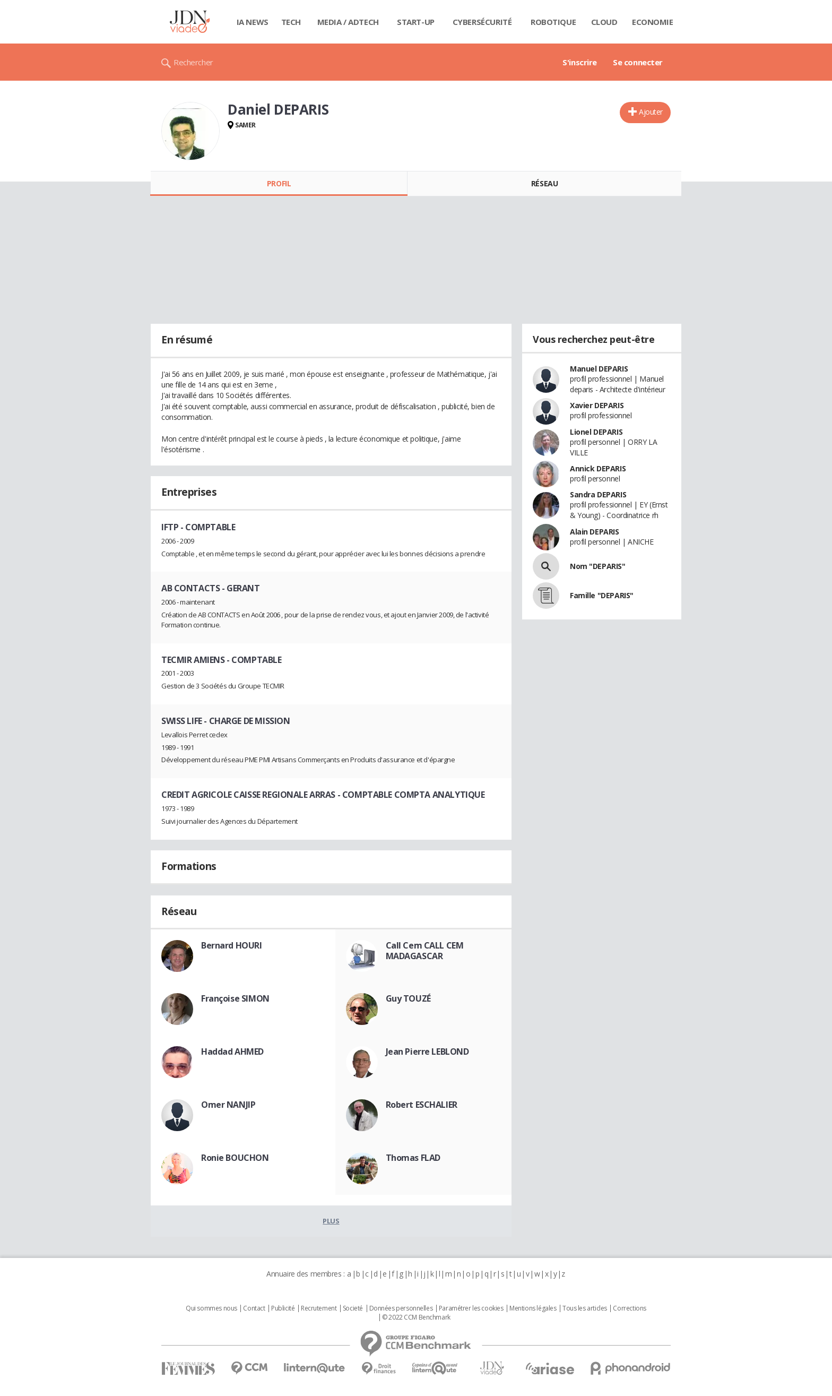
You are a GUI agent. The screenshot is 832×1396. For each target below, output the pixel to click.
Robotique (553, 21)
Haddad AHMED (232, 1051)
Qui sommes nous (211, 1308)
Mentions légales (532, 1308)
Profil (279, 183)
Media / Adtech (348, 21)
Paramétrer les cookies (471, 1308)
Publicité (282, 1308)
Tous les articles (584, 1308)
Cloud (604, 21)
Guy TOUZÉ (408, 998)
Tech (291, 21)
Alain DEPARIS (594, 532)
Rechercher (193, 62)
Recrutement (318, 1308)
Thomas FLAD (413, 1158)
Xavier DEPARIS (596, 405)
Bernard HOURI (231, 945)
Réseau (544, 183)
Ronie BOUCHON (235, 1158)
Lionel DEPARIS (596, 432)
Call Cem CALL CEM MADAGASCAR (425, 951)
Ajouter (651, 112)
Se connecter (638, 62)
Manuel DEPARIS (599, 369)
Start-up (416, 21)
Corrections (629, 1308)
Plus (331, 1221)
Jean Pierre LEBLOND (427, 1051)
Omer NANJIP (228, 1104)
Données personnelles (401, 1308)
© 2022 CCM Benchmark (416, 1317)
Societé (353, 1308)
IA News (252, 21)
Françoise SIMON (235, 998)
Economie (652, 21)
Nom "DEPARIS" (598, 566)
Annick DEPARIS (598, 468)
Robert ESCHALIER (421, 1104)
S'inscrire (579, 62)
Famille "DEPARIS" (602, 595)
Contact (254, 1308)
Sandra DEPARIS (598, 494)
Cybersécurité (482, 21)
